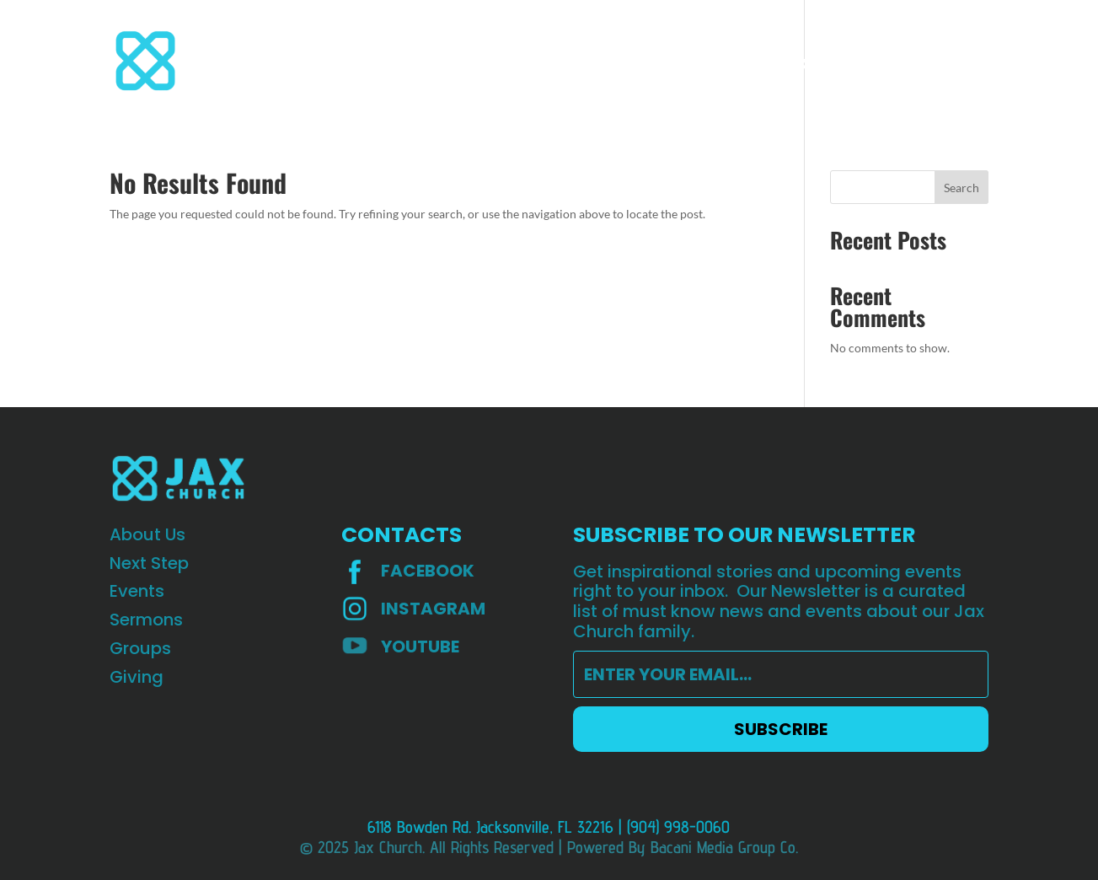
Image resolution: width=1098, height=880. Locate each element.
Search (961, 187)
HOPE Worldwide (928, 62)
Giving (638, 62)
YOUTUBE (420, 646)
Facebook (427, 570)
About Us (259, 62)
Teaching (711, 62)
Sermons (495, 62)
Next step (345, 62)
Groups (570, 62)
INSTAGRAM (433, 608)
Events (422, 62)
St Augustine (805, 62)
